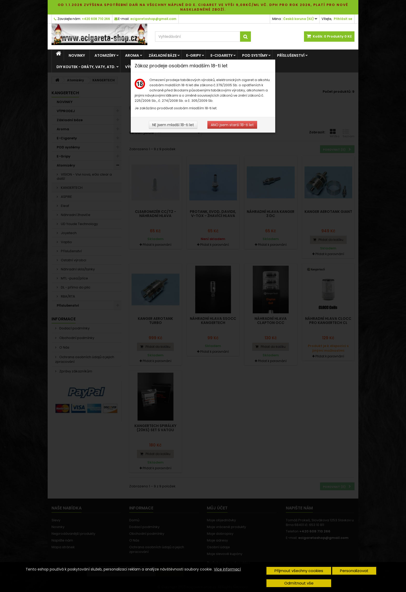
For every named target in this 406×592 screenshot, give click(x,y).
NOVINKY (77, 55)
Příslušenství (290, 55)
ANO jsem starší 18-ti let (232, 124)
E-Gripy (193, 55)
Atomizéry (105, 55)
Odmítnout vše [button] (299, 583)
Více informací (227, 569)
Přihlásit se (343, 19)
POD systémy (254, 55)
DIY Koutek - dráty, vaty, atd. (85, 66)
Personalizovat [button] (354, 570)
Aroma (132, 55)
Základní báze (163, 55)
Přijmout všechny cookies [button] (298, 570)
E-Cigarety (222, 55)
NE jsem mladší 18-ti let (173, 124)
